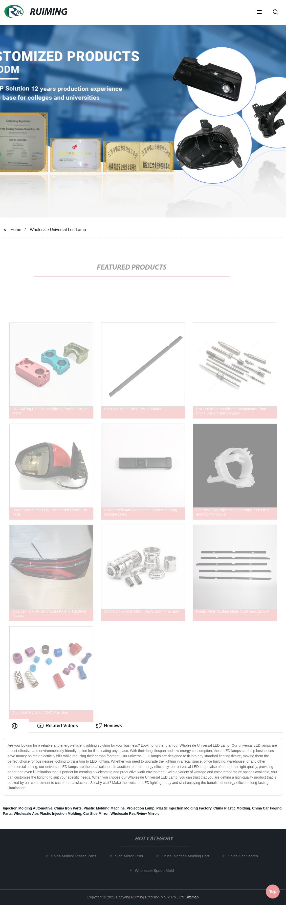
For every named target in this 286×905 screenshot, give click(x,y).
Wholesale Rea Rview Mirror (134, 814)
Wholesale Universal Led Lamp (58, 230)
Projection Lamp (141, 808)
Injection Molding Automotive (27, 808)
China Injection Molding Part (186, 856)
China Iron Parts (68, 808)
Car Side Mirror (95, 814)
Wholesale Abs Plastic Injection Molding (47, 814)
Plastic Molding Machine (104, 808)
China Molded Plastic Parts (75, 856)
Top (273, 891)
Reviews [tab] (109, 726)
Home (15, 230)
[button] (259, 12)
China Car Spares (244, 856)
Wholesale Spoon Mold (155, 870)
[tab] (16, 725)
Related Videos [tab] (57, 726)
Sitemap (192, 897)
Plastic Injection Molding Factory (183, 808)
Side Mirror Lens (130, 856)
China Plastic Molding (231, 808)
